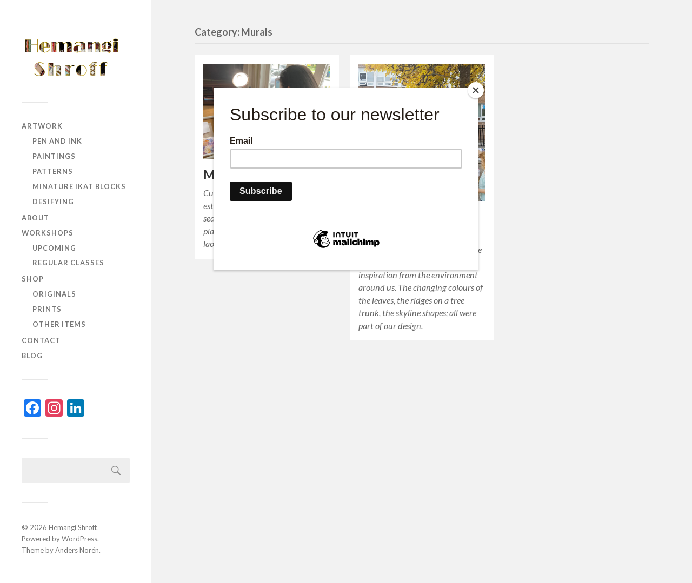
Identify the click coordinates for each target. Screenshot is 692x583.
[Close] (476, 90)
